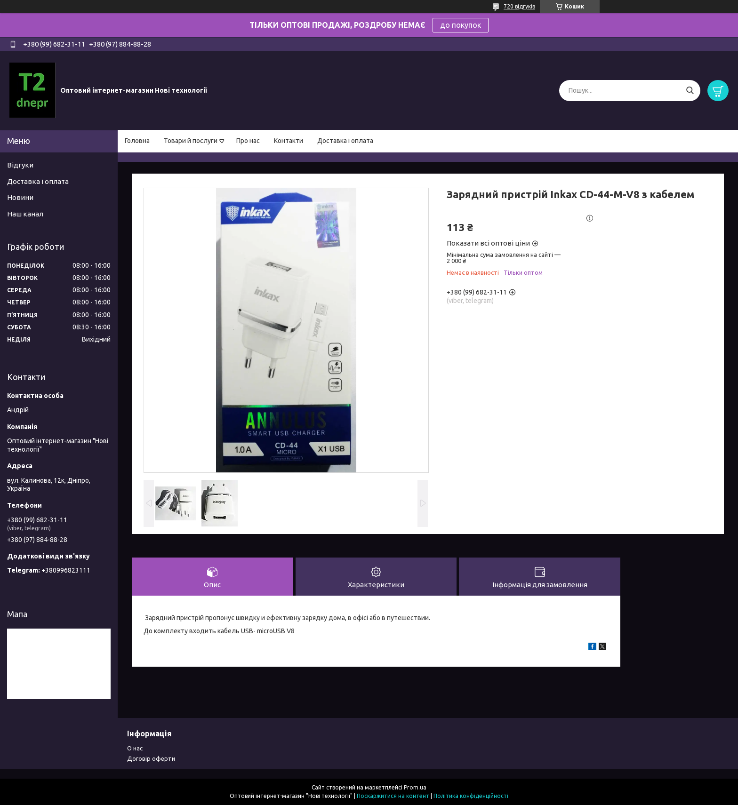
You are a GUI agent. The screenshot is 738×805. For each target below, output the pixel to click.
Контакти (288, 140)
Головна (137, 140)
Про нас (248, 140)
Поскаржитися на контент (393, 796)
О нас (135, 748)
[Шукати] (689, 90)
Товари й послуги (190, 140)
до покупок (460, 25)
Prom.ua (415, 787)
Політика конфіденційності (470, 796)
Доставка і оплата (345, 140)
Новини (20, 197)
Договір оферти (151, 758)
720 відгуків (519, 6)
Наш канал (25, 214)
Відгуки (20, 165)
